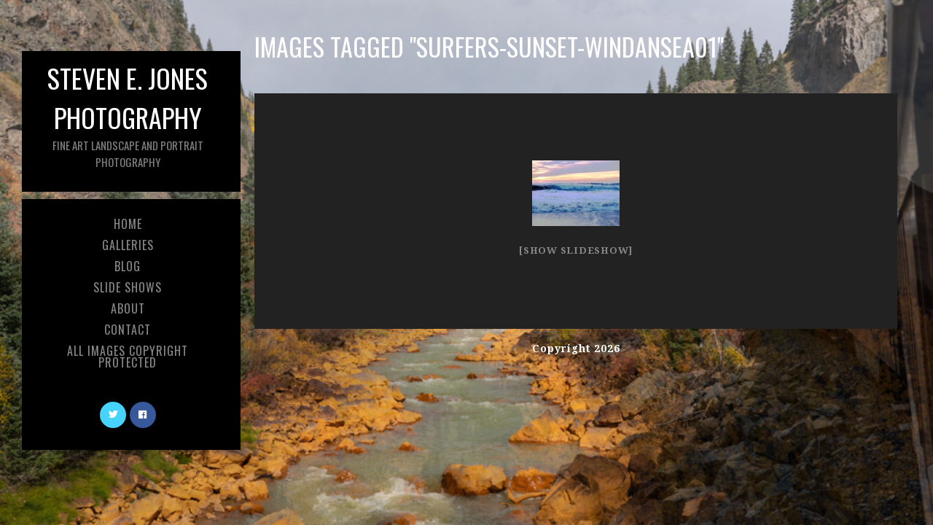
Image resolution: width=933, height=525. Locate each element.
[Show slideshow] (576, 250)
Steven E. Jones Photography (127, 114)
